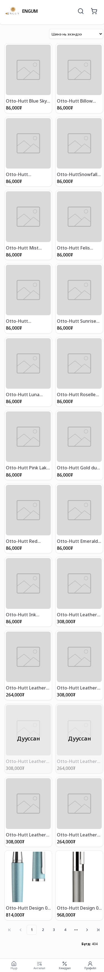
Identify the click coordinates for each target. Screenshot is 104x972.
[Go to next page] (87, 930)
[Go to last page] (98, 930)
